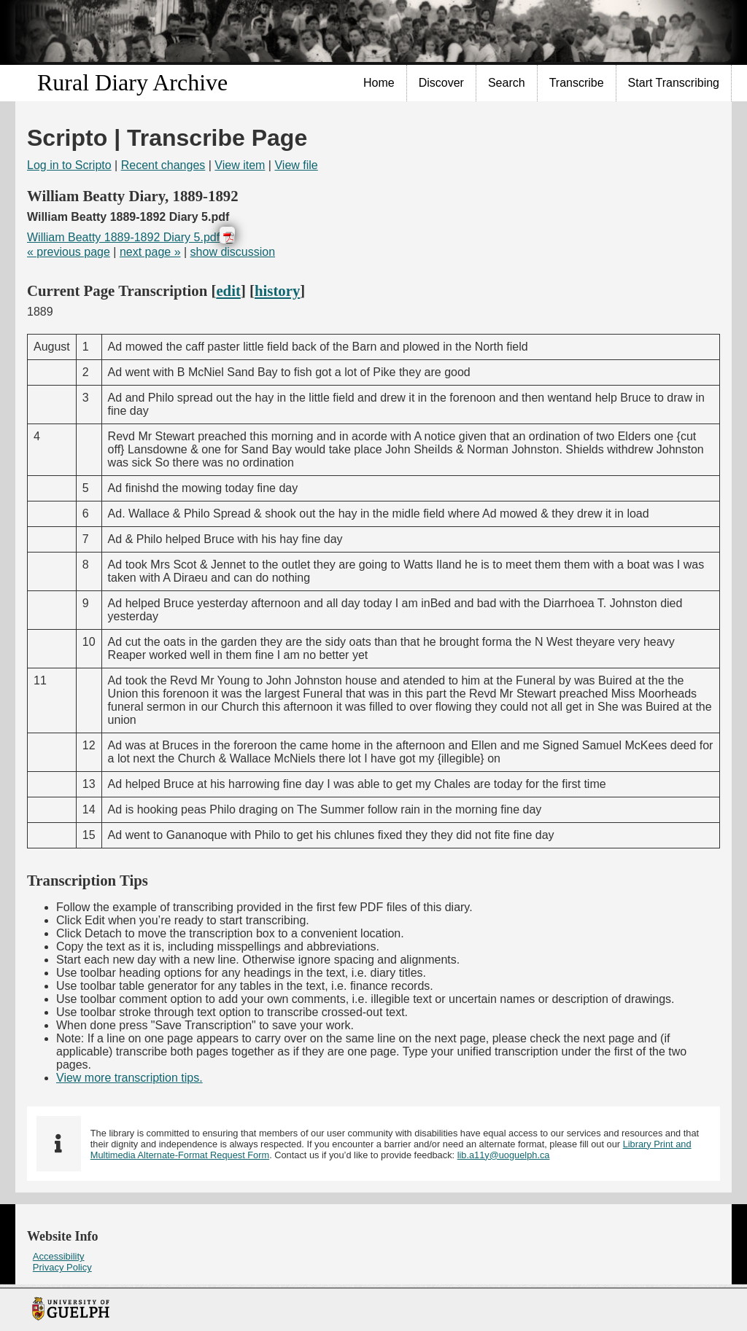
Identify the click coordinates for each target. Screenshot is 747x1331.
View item (239, 165)
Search (506, 83)
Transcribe (576, 83)
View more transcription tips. (129, 1078)
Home (379, 83)
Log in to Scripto (69, 165)
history (277, 290)
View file (295, 165)
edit (228, 290)
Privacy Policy (62, 1267)
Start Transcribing (673, 83)
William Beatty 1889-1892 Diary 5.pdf (123, 237)
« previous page (68, 252)
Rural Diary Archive (132, 82)
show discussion (233, 252)
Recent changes (163, 165)
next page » (150, 252)
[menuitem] (379, 83)
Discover (441, 83)
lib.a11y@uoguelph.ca (503, 1155)
